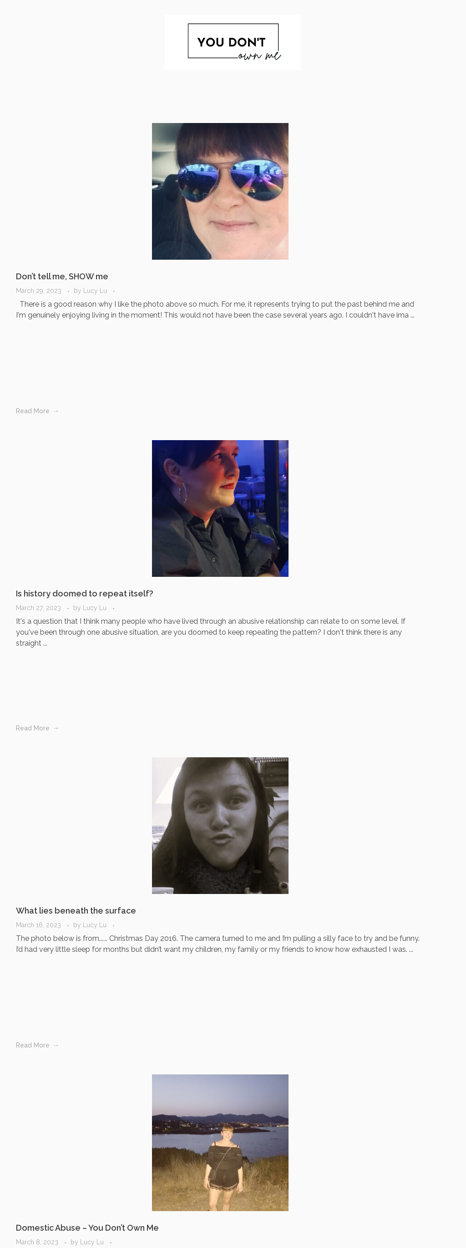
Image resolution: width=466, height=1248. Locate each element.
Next (163, 1083)
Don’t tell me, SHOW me (62, 238)
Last (185, 1083)
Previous (51, 1083)
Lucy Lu (95, 252)
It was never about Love (399, 556)
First (29, 1083)
